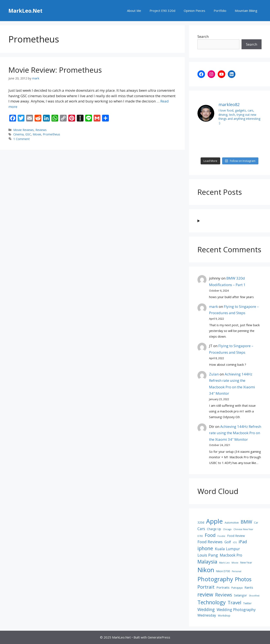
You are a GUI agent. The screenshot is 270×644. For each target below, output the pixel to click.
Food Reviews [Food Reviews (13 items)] (210, 541)
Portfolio (220, 10)
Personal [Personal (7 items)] (236, 571)
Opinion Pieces (194, 10)
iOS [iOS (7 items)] (235, 542)
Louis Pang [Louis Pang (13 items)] (207, 555)
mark (213, 306)
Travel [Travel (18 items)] (234, 602)
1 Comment (21, 139)
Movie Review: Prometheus (55, 70)
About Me (134, 10)
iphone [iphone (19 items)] (205, 548)
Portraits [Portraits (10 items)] (223, 587)
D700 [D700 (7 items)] (200, 536)
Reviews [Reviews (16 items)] (223, 595)
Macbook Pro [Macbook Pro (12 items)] (231, 555)
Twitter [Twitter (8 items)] (247, 603)
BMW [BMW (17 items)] (246, 521)
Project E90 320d (162, 10)
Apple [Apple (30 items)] (214, 521)
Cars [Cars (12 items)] (201, 528)
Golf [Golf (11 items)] (227, 542)
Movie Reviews (23, 130)
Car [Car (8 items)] (256, 522)
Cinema (18, 134)
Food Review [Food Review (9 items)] (236, 536)
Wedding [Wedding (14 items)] (206, 609)
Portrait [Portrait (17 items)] (206, 587)
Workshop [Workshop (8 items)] (224, 615)
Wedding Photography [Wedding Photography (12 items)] (236, 609)
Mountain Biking (246, 10)
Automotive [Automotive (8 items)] (232, 522)
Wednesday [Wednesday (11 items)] (206, 615)
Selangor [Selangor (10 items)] (240, 595)
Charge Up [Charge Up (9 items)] (214, 529)
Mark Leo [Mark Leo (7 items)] (224, 562)
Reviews (41, 130)
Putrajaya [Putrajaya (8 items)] (237, 587)
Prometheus (51, 134)
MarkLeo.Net (25, 10)
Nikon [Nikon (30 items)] (205, 570)
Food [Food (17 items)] (210, 535)
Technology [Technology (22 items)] (211, 602)
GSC (28, 134)
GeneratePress (159, 637)
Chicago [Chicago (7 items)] (227, 529)
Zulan (214, 374)
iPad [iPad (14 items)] (243, 541)
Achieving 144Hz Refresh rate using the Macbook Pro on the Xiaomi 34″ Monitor (235, 433)
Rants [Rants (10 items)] (248, 587)
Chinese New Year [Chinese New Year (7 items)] (243, 529)
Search (203, 36)
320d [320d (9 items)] (200, 522)
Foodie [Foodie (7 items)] (221, 536)
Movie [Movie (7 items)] (235, 562)
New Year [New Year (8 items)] (246, 562)
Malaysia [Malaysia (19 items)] (207, 561)
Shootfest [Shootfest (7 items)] (254, 595)
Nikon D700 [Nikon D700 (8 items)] (223, 571)
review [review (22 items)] (205, 594)
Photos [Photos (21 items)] (243, 579)
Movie (37, 134)
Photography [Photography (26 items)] (215, 579)
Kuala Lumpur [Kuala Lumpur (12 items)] (227, 548)
